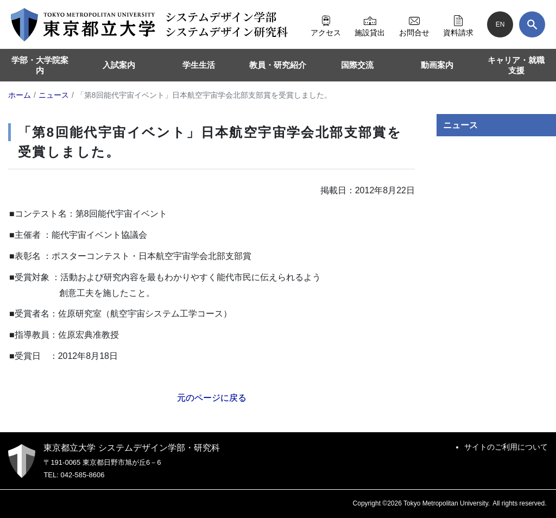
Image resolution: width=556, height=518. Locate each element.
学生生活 (198, 65)
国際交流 (357, 65)
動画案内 (437, 65)
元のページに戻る (212, 397)
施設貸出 (370, 24)
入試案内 (119, 65)
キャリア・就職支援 (516, 65)
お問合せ (414, 24)
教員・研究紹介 (277, 65)
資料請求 (458, 24)
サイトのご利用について (506, 447)
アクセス (326, 24)
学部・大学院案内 (39, 65)
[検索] (532, 24)
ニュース (460, 125)
